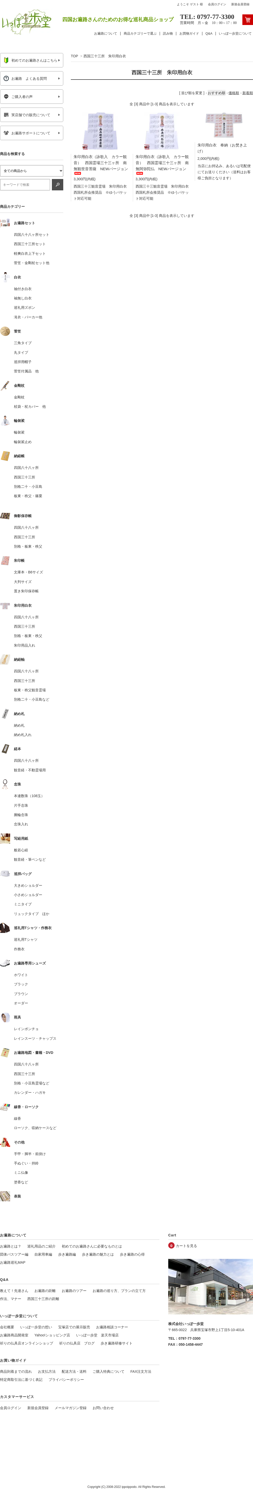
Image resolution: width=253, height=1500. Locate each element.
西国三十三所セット (30, 244)
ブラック (21, 984)
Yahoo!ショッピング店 (52, 1335)
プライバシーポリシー (66, 1380)
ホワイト (21, 975)
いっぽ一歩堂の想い (36, 1327)
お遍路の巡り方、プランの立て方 (119, 1291)
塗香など (21, 1182)
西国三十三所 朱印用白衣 (104, 56)
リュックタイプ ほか (31, 914)
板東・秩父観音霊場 (30, 690)
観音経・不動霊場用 (30, 770)
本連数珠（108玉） (29, 796)
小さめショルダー (28, 895)
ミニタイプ (23, 904)
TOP (74, 56)
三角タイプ (23, 343)
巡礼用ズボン (24, 308)
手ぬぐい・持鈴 (26, 1163)
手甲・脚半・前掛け (30, 1154)
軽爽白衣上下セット (30, 253)
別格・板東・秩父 (28, 546)
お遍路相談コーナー (112, 1327)
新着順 (247, 93)
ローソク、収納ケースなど (35, 1128)
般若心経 (21, 850)
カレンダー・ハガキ (30, 1092)
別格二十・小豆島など (31, 699)
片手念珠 (21, 805)
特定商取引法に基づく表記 (21, 1380)
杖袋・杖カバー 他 (30, 406)
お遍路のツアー (74, 1291)
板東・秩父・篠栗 (28, 496)
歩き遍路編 (67, 1254)
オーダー (21, 1003)
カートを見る (186, 1246)
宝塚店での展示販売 (74, 1327)
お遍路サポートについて (27, 133)
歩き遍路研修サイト (117, 1343)
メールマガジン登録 (71, 1408)
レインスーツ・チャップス (35, 1038)
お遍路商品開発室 (14, 1335)
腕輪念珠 (21, 815)
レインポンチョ (26, 1029)
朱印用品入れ (24, 645)
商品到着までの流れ (16, 1371)
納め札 (19, 725)
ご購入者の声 (18, 97)
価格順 (233, 93)
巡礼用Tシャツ (25, 939)
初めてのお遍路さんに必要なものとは (92, 1246)
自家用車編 (43, 1254)
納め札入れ (23, 735)
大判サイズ (23, 582)
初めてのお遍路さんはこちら (30, 60)
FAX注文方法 (141, 1371)
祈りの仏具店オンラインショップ (26, 1343)
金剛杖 (19, 397)
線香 (17, 1118)
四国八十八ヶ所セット (31, 235)
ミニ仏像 (21, 1173)
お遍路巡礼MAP (12, 1262)
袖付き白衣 (23, 289)
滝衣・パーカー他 (28, 317)
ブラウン (21, 994)
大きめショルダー (28, 885)
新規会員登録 (240, 4)
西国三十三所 (24, 477)
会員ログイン (217, 4)
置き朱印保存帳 (26, 591)
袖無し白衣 (23, 298)
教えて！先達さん (14, 1291)
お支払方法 (47, 1371)
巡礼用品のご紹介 (41, 1246)
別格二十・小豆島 (28, 487)
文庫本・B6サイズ (28, 572)
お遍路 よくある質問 (25, 79)
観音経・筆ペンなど (30, 859)
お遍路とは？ (10, 1246)
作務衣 (19, 949)
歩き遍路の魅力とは (98, 1254)
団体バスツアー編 (14, 1254)
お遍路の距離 (45, 1291)
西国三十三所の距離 (43, 1299)
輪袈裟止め (23, 442)
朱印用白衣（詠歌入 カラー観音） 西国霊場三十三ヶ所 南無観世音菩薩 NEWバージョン (101, 164)
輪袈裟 (19, 432)
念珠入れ (21, 824)
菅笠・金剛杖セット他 (31, 263)
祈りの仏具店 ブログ (77, 1343)
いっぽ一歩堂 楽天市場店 (97, 1335)
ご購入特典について (108, 1371)
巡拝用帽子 (23, 362)
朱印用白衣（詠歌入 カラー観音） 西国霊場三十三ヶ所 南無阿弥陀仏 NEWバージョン (162, 164)
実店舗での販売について (27, 115)
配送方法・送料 (74, 1371)
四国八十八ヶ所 (26, 468)
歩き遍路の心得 (132, 1254)
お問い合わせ (103, 1408)
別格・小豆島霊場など (31, 1083)
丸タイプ (21, 352)
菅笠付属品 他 (26, 371)
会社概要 (7, 1327)
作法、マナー (10, 1299)
